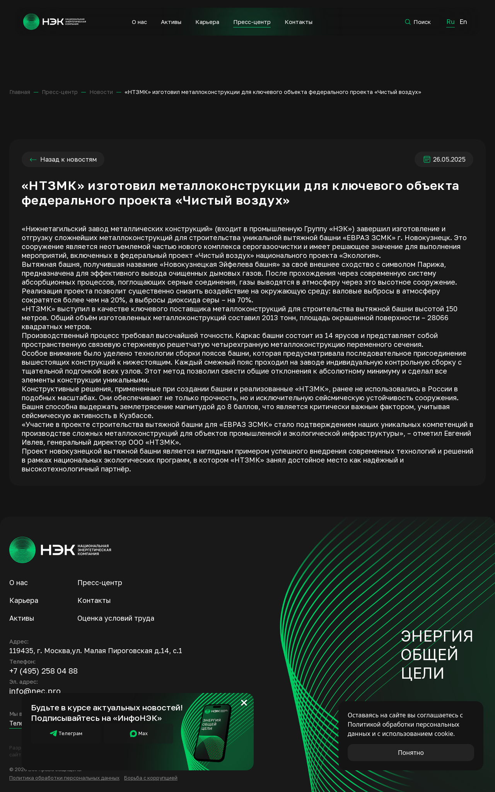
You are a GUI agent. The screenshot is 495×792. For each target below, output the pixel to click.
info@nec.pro (35, 691)
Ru (450, 21)
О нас (139, 21)
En (463, 21)
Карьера (207, 21)
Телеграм (66, 733)
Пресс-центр (251, 21)
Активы (170, 21)
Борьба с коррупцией (151, 778)
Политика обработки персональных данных (64, 778)
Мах (138, 733)
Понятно (411, 752)
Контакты (298, 21)
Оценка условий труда (115, 618)
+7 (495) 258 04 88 (43, 670)
